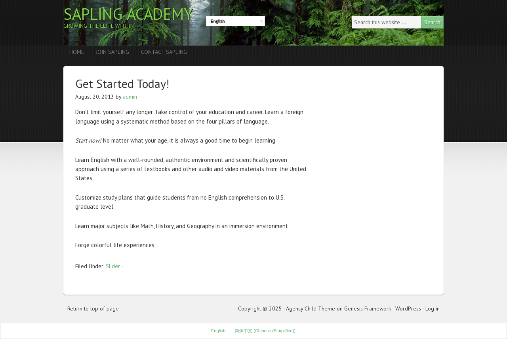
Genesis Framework (367, 308)
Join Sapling (112, 51)
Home (76, 51)
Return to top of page (93, 308)
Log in (432, 308)
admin (130, 96)
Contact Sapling (164, 51)
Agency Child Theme (310, 308)
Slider (113, 266)
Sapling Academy (128, 14)
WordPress (408, 308)
